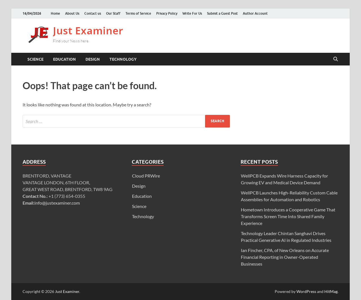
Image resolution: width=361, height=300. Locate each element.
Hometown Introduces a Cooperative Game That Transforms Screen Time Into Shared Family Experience (288, 216)
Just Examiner (67, 291)
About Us (72, 13)
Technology (123, 59)
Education (64, 59)
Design (92, 59)
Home (55, 13)
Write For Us (192, 13)
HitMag (331, 291)
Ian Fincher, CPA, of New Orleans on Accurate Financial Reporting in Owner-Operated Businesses (285, 257)
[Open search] (335, 59)
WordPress (306, 291)
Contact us (92, 13)
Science (35, 59)
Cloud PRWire (146, 175)
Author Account (255, 13)
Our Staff (113, 13)
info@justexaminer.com (57, 202)
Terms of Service (138, 13)
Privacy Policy (166, 13)
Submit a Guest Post (222, 13)
